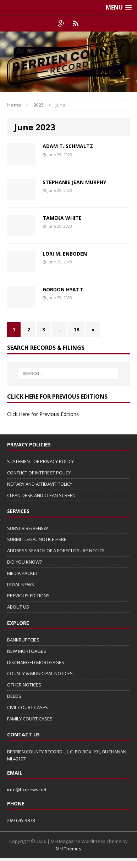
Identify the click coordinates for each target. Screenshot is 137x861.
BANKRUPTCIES (23, 640)
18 (76, 329)
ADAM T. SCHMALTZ (68, 146)
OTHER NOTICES (24, 685)
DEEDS (14, 696)
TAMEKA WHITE (62, 218)
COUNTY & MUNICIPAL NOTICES (40, 673)
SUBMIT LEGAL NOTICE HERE (36, 539)
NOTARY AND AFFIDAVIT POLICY (39, 484)
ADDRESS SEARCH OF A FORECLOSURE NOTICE (56, 550)
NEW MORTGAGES (26, 651)
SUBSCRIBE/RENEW (27, 528)
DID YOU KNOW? (24, 562)
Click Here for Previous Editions (43, 414)
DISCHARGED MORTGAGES (35, 662)
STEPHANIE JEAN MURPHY (74, 182)
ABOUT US (18, 607)
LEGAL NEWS (20, 584)
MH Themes (68, 848)
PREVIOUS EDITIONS (28, 595)
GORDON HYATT (63, 289)
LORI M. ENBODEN (65, 253)
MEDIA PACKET (22, 573)
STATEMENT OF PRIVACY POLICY (40, 461)
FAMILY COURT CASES (30, 718)
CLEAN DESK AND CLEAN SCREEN (41, 495)
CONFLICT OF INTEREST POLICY (39, 472)
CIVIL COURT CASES (27, 707)
